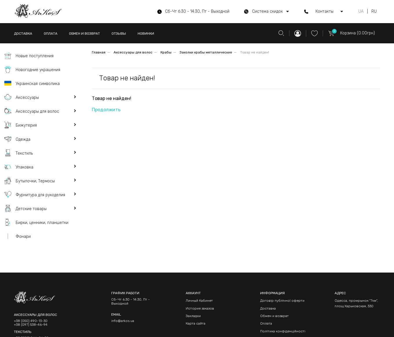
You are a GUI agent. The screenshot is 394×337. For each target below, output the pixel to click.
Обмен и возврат (274, 316)
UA (361, 11)
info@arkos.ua (122, 321)
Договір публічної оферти (282, 301)
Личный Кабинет (199, 301)
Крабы (166, 52)
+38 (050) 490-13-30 (31, 321)
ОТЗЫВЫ (119, 34)
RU (374, 11)
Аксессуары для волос (133, 52)
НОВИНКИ (146, 34)
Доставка (268, 308)
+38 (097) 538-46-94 (31, 325)
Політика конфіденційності (282, 331)
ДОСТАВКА (23, 34)
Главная (98, 52)
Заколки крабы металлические (206, 52)
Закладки (193, 316)
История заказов (200, 308)
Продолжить (106, 109)
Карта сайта (195, 323)
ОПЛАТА (50, 34)
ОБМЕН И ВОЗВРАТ (84, 34)
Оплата (266, 323)
